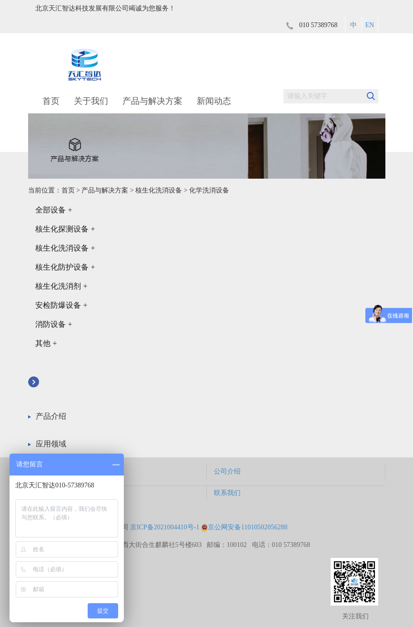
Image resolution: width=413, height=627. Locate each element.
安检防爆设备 (61, 305)
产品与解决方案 (152, 101)
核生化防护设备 (65, 267)
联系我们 (227, 492)
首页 (51, 101)
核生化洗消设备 (158, 190)
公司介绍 (227, 471)
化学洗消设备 (209, 190)
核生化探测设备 (65, 229)
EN (369, 25)
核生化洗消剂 (61, 286)
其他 (46, 343)
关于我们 (91, 101)
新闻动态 (214, 101)
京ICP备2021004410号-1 (164, 527)
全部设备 (53, 210)
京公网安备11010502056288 (244, 527)
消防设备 (53, 324)
